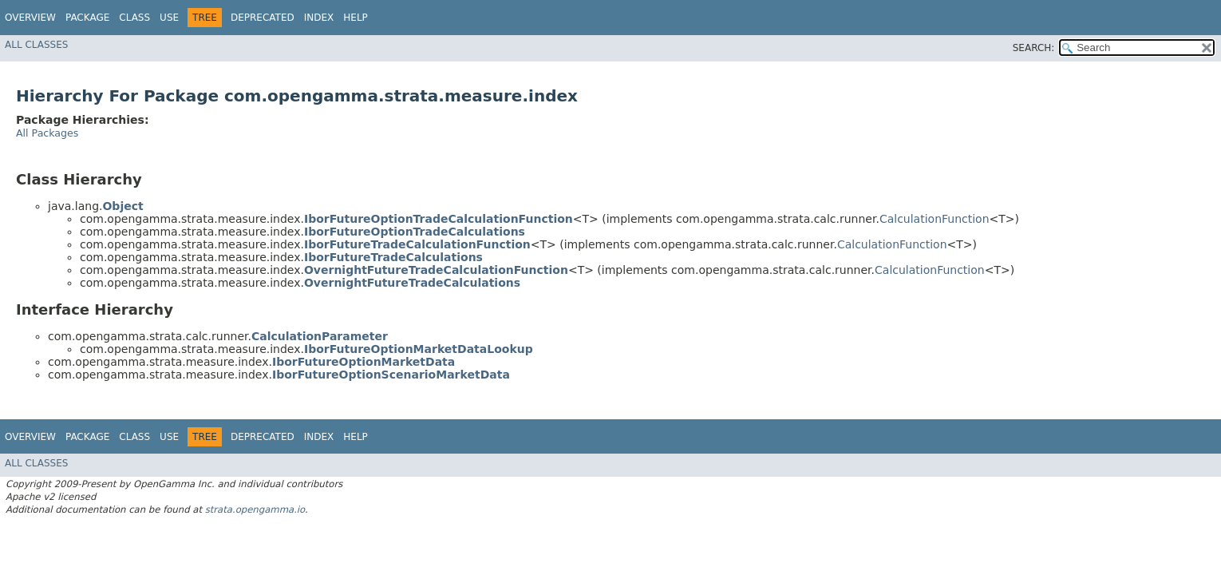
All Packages (47, 133)
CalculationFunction (934, 218)
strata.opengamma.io (255, 509)
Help (355, 17)
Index (319, 17)
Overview (30, 17)
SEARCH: (1034, 48)
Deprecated (262, 17)
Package (87, 17)
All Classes (36, 44)
